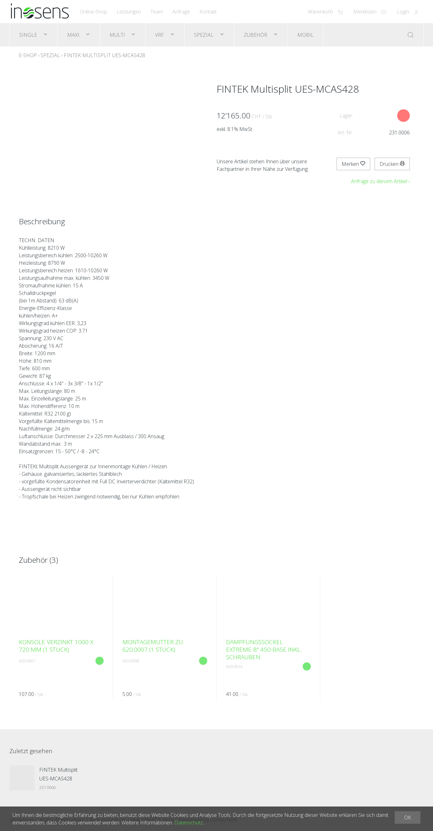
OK (407, 817)
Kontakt (208, 11)
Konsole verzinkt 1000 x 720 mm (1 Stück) (56, 646)
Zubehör (256, 34)
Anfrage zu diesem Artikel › (380, 181)
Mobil (305, 34)
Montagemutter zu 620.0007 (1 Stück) (152, 646)
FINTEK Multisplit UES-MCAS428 (104, 55)
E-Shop (28, 55)
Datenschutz (188, 822)
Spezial (204, 34)
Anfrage (181, 11)
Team (156, 11)
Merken (353, 163)
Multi (118, 34)
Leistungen (128, 11)
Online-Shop (93, 11)
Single (28, 34)
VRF (160, 34)
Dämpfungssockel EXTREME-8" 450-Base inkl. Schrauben (263, 649)
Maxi (74, 34)
